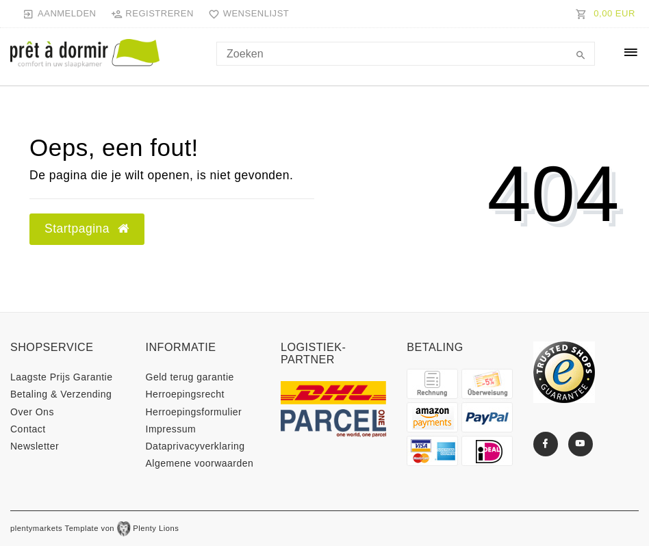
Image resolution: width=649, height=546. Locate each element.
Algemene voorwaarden (200, 463)
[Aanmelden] (59, 13)
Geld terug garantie (190, 377)
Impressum (171, 429)
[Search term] (405, 54)
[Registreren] (152, 13)
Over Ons (32, 411)
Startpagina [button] (86, 228)
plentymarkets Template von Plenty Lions (94, 528)
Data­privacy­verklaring (195, 446)
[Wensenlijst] (246, 13)
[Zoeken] (581, 56)
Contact (28, 429)
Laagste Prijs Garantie (61, 377)
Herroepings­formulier (194, 411)
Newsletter (34, 446)
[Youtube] (580, 444)
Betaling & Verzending (61, 394)
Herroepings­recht (185, 394)
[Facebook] (545, 444)
